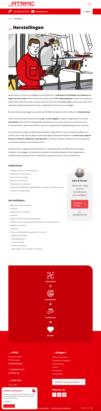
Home (10, 19)
